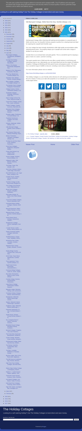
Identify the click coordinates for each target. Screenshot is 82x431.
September (9, 41)
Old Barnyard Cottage (36, 138)
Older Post (75, 144)
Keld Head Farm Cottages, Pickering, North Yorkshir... (13, 383)
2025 (6, 23)
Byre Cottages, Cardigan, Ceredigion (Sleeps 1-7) (13, 82)
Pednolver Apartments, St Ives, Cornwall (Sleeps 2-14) (13, 311)
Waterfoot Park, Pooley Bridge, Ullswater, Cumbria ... (13, 247)
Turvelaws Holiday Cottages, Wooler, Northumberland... (13, 293)
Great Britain (51, 136)
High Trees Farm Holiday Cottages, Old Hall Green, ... (13, 364)
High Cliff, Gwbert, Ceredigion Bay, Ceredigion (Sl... (14, 387)
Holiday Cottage (73, 136)
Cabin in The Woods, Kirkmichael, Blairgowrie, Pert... (13, 66)
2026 (6, 20)
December (9, 34)
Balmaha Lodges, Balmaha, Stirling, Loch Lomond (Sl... (14, 290)
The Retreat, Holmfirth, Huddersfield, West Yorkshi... (12, 347)
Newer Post (30, 144)
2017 (6, 403)
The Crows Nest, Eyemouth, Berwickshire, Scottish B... (13, 334)
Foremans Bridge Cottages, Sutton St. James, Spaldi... (13, 270)
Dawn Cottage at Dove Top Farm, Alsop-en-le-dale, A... (14, 98)
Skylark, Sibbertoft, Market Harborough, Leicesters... (13, 302)
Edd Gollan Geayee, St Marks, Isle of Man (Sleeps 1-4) (13, 196)
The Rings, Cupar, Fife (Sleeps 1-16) (12, 166)
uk (55, 138)
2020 (6, 396)
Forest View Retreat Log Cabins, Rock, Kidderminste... (12, 153)
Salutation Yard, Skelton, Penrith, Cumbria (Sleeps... (14, 78)
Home (53, 144)
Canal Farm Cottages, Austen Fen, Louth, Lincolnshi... (14, 102)
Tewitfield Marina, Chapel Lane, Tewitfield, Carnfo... (13, 237)
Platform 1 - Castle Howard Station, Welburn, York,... (13, 372)
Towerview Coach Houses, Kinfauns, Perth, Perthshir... (14, 376)
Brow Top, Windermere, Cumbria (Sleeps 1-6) (12, 74)
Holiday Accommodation (62, 136)
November (9, 36)
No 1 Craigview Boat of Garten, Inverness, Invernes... (12, 321)
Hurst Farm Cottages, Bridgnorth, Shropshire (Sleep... (12, 148)
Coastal (32, 136)
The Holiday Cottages (18, 409)
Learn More (38, 9)
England (37, 136)
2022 (6, 30)
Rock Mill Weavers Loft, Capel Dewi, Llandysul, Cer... (14, 173)
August (8, 43)
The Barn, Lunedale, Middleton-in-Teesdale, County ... (12, 352)
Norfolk (28, 138)
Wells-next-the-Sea (61, 138)
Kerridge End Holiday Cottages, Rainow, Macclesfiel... (11, 61)
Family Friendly (44, 136)
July (7, 46)
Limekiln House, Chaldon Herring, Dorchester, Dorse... (12, 178)
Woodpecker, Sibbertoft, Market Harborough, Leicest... (12, 298)
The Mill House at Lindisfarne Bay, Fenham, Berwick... (13, 360)
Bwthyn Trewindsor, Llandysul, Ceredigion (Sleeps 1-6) (12, 137)
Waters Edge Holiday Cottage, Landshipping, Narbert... (14, 368)
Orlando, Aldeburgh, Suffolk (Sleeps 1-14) (13, 124)
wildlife (69, 138)
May (7, 50)
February (8, 393)
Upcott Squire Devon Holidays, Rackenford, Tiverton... (12, 219)
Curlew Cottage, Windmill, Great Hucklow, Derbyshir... (14, 338)
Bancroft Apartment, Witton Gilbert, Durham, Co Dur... (13, 209)
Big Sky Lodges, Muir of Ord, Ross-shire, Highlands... (13, 356)
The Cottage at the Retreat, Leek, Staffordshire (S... (13, 186)
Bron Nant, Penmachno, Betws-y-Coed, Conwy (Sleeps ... (12, 275)
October (8, 39)
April (7, 52)
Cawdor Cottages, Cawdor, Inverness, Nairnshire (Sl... (13, 106)
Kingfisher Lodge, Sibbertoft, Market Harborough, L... (13, 306)
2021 (6, 32)
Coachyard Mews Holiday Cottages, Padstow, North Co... (13, 205)
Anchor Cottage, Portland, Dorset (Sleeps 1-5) (13, 157)
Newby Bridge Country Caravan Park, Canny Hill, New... (13, 252)
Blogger (44, 426)
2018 (6, 401)
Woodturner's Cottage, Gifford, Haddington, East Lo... (13, 224)
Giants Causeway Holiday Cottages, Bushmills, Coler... (13, 233)
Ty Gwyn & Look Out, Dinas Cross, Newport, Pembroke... (13, 142)
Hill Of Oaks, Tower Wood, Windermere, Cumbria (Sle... (13, 257)
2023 (6, 27)
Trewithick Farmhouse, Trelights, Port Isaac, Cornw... (12, 119)
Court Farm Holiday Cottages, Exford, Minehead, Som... (14, 200)
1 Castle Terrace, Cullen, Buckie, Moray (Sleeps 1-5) (14, 228)
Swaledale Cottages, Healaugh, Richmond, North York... (12, 94)
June (7, 48)
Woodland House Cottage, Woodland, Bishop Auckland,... (13, 326)
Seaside (44, 138)
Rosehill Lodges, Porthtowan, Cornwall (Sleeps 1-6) (13, 115)
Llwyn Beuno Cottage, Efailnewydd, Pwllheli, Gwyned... (12, 286)
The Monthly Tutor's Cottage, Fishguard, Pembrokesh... (13, 86)
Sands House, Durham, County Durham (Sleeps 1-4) (13, 316)
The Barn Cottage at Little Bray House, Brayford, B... (13, 182)
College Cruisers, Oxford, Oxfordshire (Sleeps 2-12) (13, 89)
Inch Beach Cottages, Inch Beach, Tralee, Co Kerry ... (13, 380)
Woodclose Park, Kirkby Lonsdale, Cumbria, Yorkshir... (12, 242)
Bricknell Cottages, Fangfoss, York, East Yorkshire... (13, 331)
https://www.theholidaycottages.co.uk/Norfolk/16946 (41, 73)
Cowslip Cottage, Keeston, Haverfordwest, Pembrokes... (13, 280)
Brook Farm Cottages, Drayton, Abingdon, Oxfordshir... (12, 191)
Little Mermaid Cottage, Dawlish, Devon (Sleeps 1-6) (13, 128)
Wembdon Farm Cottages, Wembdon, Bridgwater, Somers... (13, 111)
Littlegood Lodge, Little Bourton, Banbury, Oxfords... (12, 162)
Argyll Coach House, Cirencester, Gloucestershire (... (11, 266)
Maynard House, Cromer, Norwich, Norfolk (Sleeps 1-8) (14, 214)
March (8, 391)
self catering (50, 138)
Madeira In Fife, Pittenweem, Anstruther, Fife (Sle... (13, 71)
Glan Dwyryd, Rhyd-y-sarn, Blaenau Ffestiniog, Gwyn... (14, 133)
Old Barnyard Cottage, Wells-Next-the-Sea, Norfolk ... (13, 342)
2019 (6, 398)
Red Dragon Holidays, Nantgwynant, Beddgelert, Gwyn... (13, 56)
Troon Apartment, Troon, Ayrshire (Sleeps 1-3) (12, 262)
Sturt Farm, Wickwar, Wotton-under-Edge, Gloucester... (13, 170)
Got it (46, 9)
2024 (6, 25)
